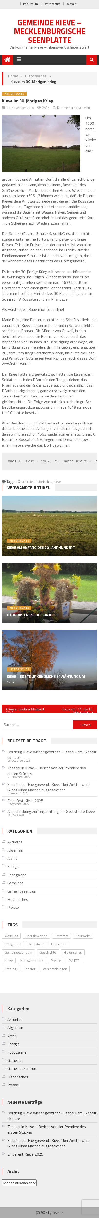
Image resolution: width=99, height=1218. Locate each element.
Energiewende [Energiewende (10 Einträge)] (36, 935)
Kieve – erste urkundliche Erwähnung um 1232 (46, 679)
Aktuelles (14, 842)
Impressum (30, 3)
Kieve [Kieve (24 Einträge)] (9, 960)
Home (13, 76)
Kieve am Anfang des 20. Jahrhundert (41, 547)
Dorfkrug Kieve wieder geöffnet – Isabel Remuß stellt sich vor (52, 754)
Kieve (57, 481)
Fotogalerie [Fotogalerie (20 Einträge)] (13, 943)
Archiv (12, 858)
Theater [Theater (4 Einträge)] (29, 968)
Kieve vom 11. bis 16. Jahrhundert (77, 709)
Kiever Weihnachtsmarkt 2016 (25, 709)
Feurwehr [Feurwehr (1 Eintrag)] (83, 935)
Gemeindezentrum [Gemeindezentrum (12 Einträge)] (18, 952)
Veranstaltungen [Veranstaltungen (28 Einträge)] (55, 968)
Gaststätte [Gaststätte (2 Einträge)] (36, 943)
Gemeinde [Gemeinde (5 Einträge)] (59, 943)
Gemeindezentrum (22, 891)
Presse (13, 907)
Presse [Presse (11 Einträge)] (56, 960)
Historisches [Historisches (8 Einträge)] (73, 952)
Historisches (36, 76)
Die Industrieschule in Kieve (33, 615)
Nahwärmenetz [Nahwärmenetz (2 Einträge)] (31, 960)
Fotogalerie (16, 874)
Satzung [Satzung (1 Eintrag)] (10, 968)
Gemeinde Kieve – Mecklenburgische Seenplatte (49, 31)
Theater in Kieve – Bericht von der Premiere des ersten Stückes (46, 770)
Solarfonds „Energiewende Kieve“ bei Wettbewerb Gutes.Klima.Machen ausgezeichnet (48, 787)
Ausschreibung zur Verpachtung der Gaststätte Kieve (51, 811)
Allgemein (15, 850)
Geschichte (25, 481)
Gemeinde (15, 883)
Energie (13, 866)
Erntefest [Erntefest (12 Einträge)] (61, 935)
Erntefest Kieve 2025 (25, 800)
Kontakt (71, 3)
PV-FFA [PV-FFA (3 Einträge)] (74, 960)
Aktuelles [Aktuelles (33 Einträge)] (11, 935)
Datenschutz (52, 3)
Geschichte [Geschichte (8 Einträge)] (48, 952)
